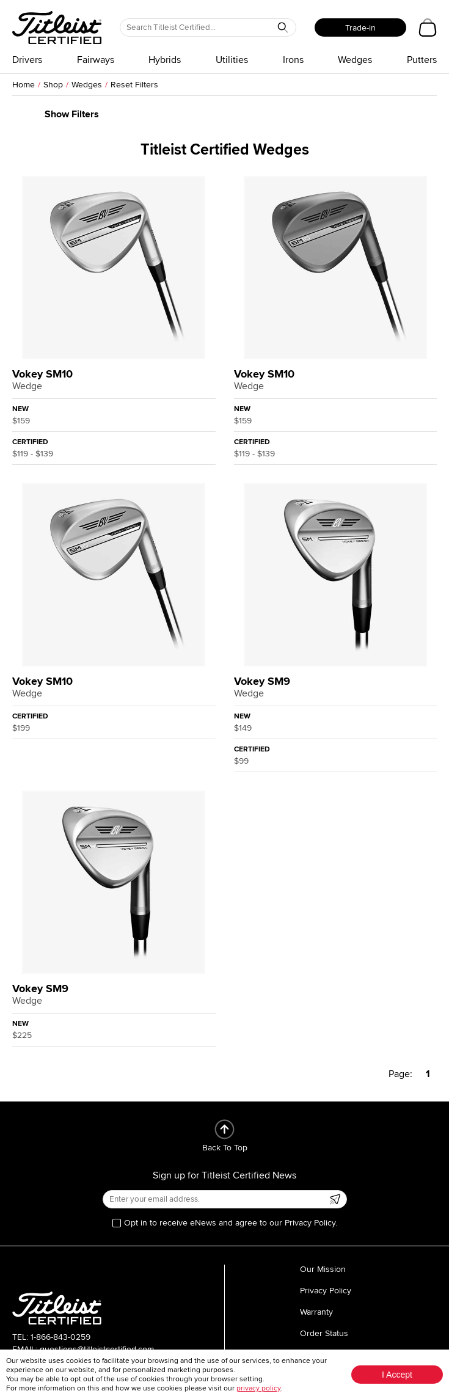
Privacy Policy (325, 1290)
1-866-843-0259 (60, 1337)
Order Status (324, 1333)
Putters (422, 60)
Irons (293, 60)
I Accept (397, 1374)
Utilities (232, 60)
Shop (53, 84)
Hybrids (164, 60)
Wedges (355, 60)
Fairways (95, 60)
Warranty (316, 1312)
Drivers (27, 60)
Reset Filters (134, 84)
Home (23, 84)
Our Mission (323, 1269)
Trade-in (360, 28)
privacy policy (258, 1388)
